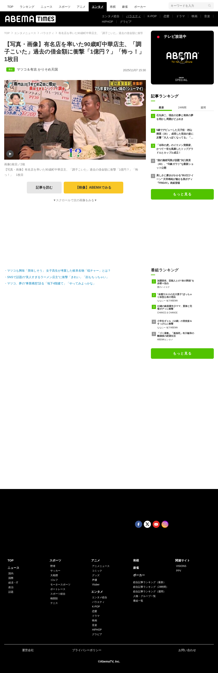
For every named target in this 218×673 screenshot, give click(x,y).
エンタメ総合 (110, 16)
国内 (10, 573)
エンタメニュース (25, 33)
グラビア (126, 21)
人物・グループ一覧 (144, 596)
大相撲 (54, 575)
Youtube (156, 524)
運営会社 (28, 650)
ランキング (27, 6)
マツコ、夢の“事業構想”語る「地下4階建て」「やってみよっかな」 (51, 283)
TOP (10, 6)
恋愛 (166, 16)
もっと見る (182, 194)
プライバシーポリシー (86, 650)
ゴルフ (54, 579)
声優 (94, 579)
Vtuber (95, 584)
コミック (97, 570)
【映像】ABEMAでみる (93, 187)
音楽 (207, 16)
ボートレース (57, 589)
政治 (10, 587)
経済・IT (13, 582)
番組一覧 (138, 600)
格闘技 (54, 598)
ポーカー (140, 6)
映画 (194, 16)
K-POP (152, 16)
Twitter (147, 524)
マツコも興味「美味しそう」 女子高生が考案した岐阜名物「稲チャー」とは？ (59, 270)
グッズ (96, 575)
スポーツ (64, 6)
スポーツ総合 (57, 593)
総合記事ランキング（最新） (149, 582)
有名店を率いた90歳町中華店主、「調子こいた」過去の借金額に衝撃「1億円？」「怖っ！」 (115, 33)
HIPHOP (107, 21)
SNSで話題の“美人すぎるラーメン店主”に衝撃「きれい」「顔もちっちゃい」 (58, 277)
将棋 (113, 6)
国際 (10, 578)
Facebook (138, 524)
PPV (178, 570)
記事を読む (44, 187)
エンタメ (98, 6)
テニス (54, 603)
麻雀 (125, 6)
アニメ (81, 6)
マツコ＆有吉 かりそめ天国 (37, 69)
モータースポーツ (60, 584)
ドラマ (180, 16)
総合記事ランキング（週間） (149, 591)
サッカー (55, 570)
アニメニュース (101, 566)
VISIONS (181, 566)
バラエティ (133, 16)
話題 (10, 591)
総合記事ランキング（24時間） (151, 586)
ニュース (46, 6)
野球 (52, 566)
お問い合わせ (187, 650)
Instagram (165, 524)
